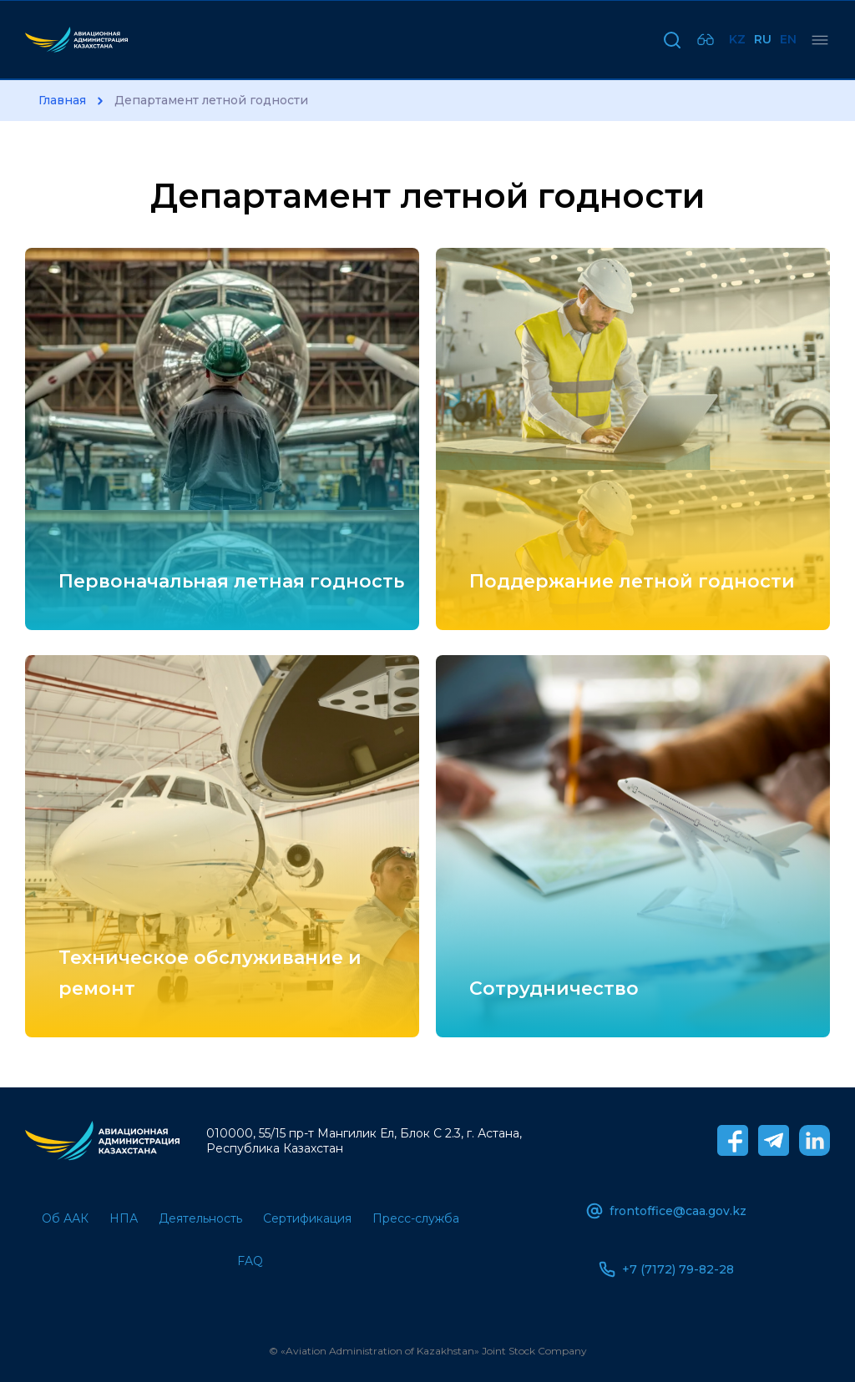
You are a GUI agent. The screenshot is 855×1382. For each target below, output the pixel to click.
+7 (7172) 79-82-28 (666, 1269)
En (788, 39)
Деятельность (200, 1218)
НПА (123, 1218)
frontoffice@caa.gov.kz (666, 1211)
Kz (737, 39)
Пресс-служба (415, 1218)
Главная (62, 100)
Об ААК (65, 1218)
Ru (763, 39)
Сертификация (307, 1218)
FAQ (250, 1261)
